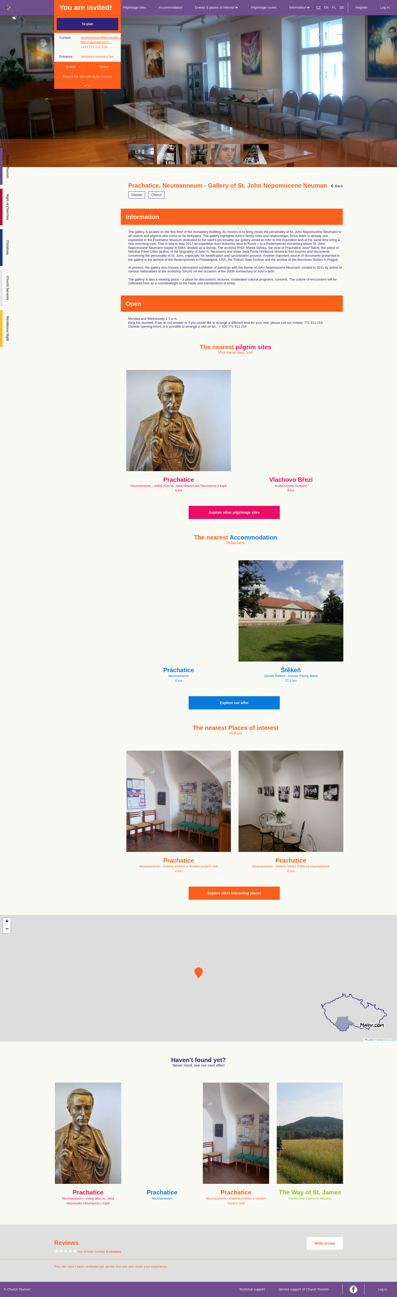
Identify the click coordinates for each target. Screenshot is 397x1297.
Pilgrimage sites (134, 7)
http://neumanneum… (96, 42)
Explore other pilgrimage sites (234, 512)
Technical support (252, 1289)
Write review (324, 1243)
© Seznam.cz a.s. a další (385, 1040)
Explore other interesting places (234, 893)
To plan (87, 24)
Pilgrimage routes (263, 7)
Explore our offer (234, 703)
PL (334, 7)
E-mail (70, 67)
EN (326, 7)
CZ (318, 7)
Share (104, 67)
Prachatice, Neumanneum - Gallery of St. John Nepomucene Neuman (227, 185)
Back (336, 186)
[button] (198, 973)
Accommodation (170, 7)
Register (361, 7)
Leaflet (369, 1040)
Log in (385, 7)
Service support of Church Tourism (303, 1289)
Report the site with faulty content (87, 76)
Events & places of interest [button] (217, 7)
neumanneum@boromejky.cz (102, 37)
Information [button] (299, 7)
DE (342, 7)
